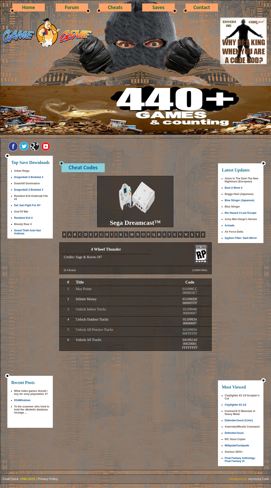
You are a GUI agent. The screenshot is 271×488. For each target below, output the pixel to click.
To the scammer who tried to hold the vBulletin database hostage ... (31, 409)
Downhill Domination (27, 183)
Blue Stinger (232, 206)
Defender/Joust (234, 432)
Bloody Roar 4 (23, 224)
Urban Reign (21, 170)
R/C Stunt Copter (235, 439)
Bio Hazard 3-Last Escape (240, 212)
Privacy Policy (48, 479)
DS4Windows (22, 400)
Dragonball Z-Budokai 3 (28, 177)
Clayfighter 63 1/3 (235, 404)
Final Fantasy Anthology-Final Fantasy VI (240, 460)
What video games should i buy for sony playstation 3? (31, 392)
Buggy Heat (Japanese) (239, 194)
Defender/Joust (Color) (239, 420)
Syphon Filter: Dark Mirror (241, 238)
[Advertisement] (30, 308)
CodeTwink (11, 479)
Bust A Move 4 (233, 187)
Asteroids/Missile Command (242, 426)
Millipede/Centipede (237, 445)
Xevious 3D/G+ (234, 451)
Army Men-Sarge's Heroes (241, 219)
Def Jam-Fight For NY (27, 205)
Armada (229, 225)
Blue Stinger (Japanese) (239, 200)
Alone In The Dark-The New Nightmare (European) (241, 180)
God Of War (21, 211)
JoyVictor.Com (258, 479)
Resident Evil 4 (23, 217)
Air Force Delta (234, 231)
